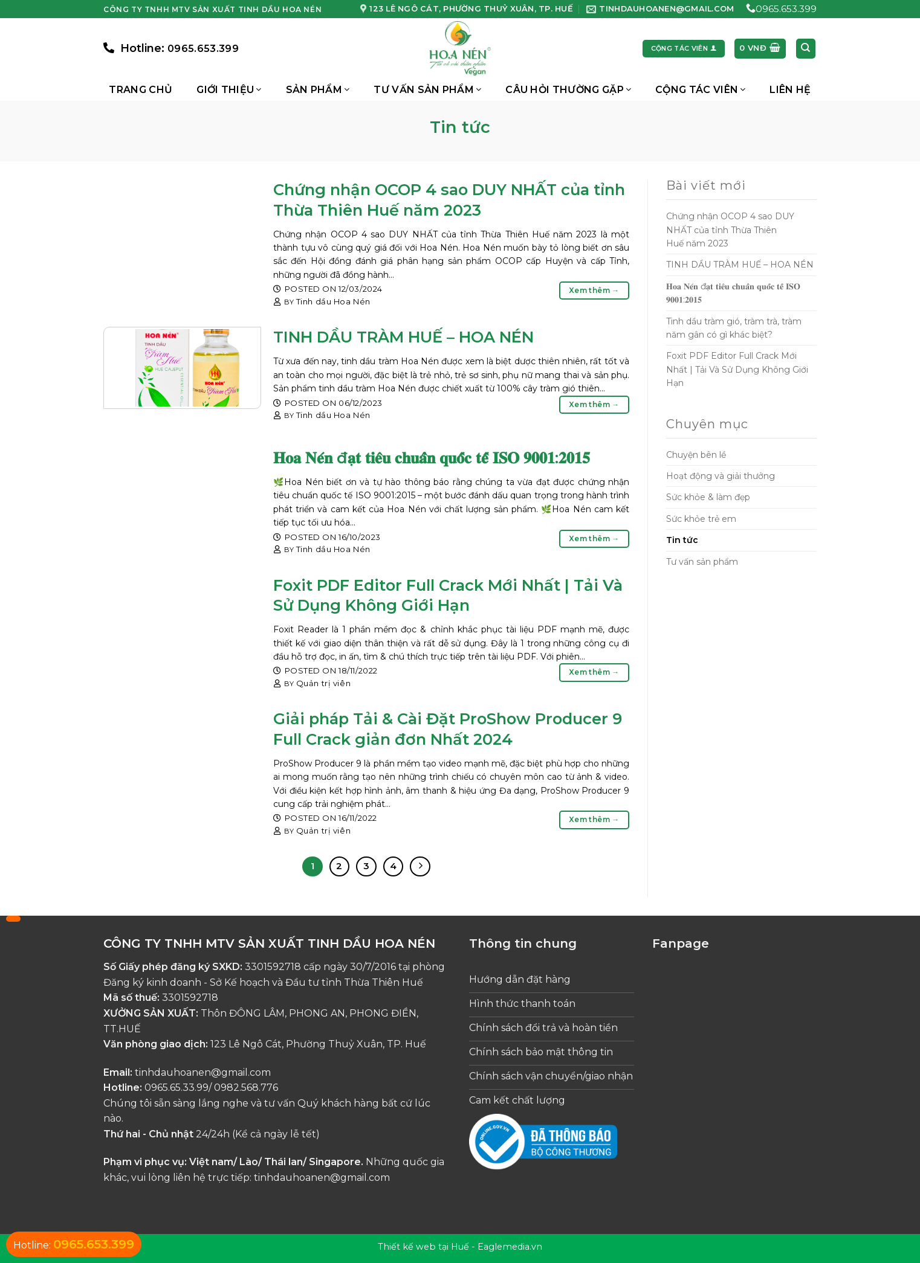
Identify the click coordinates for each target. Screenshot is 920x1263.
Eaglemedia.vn (510, 1246)
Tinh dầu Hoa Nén (333, 301)
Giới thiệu (228, 89)
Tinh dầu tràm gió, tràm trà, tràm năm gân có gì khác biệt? (734, 328)
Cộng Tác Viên (700, 89)
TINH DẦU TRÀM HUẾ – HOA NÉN (403, 336)
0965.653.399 (786, 8)
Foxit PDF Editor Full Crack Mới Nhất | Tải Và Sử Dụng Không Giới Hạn (737, 369)
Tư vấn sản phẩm (427, 89)
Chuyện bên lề (696, 454)
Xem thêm (594, 290)
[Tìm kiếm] (806, 49)
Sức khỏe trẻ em (701, 518)
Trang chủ (140, 89)
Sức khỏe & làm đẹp (708, 497)
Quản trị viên (323, 683)
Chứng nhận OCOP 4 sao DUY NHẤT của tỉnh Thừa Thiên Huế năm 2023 (730, 230)
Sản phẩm (318, 89)
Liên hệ (790, 89)
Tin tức (682, 540)
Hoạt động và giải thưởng (720, 476)
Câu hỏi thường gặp (568, 89)
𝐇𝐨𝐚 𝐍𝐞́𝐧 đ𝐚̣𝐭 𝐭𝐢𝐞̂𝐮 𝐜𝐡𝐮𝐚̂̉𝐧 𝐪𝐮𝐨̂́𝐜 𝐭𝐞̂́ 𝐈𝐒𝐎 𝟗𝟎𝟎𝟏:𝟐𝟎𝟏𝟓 (431, 457)
